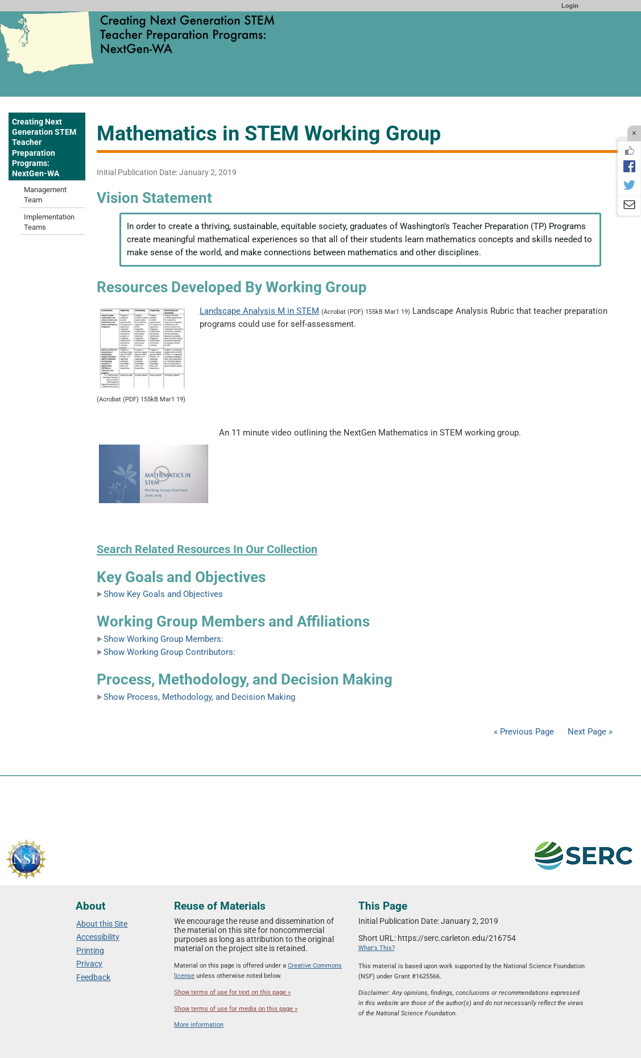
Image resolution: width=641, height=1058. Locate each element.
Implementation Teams (49, 222)
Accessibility (97, 936)
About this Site (101, 923)
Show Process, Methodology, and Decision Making (196, 697)
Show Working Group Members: (160, 639)
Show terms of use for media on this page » (235, 1009)
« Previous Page (524, 732)
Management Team (45, 194)
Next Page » (589, 732)
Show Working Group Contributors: (166, 652)
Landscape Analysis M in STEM (259, 311)
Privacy (89, 963)
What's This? (376, 948)
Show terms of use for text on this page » (232, 992)
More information (199, 1024)
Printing (90, 950)
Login (569, 5)
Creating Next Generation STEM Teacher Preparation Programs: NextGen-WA (44, 147)
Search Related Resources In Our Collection (207, 549)
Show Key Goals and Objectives (160, 594)
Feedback (93, 977)
